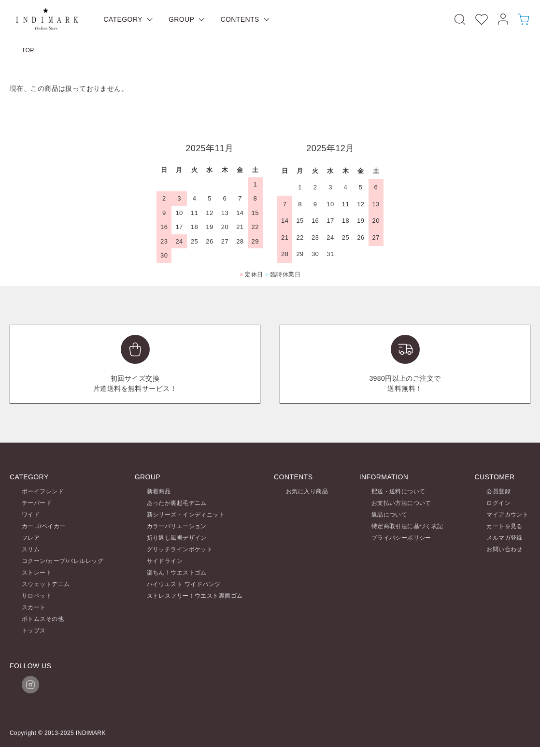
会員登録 (498, 491)
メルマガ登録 (504, 537)
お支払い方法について (401, 503)
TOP (28, 50)
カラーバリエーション (177, 526)
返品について (389, 514)
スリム (31, 549)
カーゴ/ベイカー (44, 526)
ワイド (31, 514)
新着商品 (159, 491)
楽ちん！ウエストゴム (177, 572)
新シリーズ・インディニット (186, 514)
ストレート (37, 572)
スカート (34, 607)
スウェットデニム (46, 584)
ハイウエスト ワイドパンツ (184, 584)
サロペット (37, 595)
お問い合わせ (504, 549)
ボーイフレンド (43, 491)
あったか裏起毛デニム (177, 503)
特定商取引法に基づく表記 (407, 526)
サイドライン (165, 561)
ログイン (498, 503)
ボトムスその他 (43, 619)
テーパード (37, 503)
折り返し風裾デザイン (177, 537)
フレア (31, 537)
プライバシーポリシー (401, 537)
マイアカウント (507, 514)
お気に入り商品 (307, 491)
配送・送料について (398, 491)
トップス (34, 630)
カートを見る (504, 526)
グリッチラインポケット (180, 549)
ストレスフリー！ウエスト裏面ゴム (195, 595)
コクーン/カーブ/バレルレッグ (62, 561)
